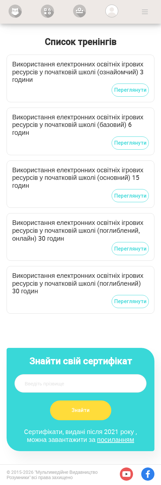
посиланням (115, 439)
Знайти (80, 410)
